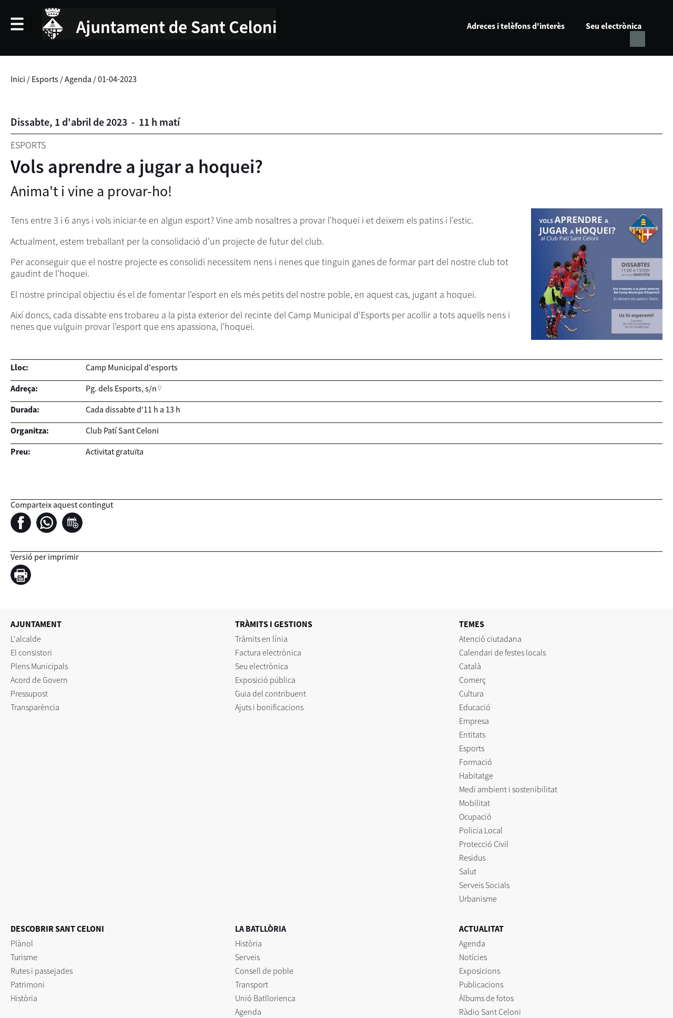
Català (470, 666)
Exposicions (479, 970)
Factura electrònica (268, 652)
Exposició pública (265, 679)
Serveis (247, 957)
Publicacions (481, 984)
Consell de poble (264, 970)
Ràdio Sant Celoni (490, 1011)
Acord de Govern (39, 679)
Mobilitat (474, 803)
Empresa (474, 720)
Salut (467, 871)
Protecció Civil (483, 844)
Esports (45, 79)
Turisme (24, 957)
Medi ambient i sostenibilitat (508, 789)
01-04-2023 (117, 79)
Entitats (472, 734)
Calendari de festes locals (502, 652)
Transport (251, 984)
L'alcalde (26, 638)
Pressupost (29, 693)
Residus (472, 857)
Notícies (473, 957)
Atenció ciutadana (490, 638)
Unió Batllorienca (265, 998)
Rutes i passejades (42, 970)
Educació (475, 707)
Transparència (35, 707)
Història (24, 998)
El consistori (31, 652)
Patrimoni (28, 984)
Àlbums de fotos (486, 998)
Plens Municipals (39, 666)
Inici (18, 79)
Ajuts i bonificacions (269, 707)
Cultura (471, 693)
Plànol (22, 943)
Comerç (472, 679)
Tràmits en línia (261, 638)
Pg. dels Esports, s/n (121, 388)
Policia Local (481, 830)
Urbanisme (478, 898)
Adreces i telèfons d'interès (516, 26)
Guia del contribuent (270, 693)
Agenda (78, 79)
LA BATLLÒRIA (260, 928)
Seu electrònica (613, 26)
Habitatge (476, 775)
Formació (475, 762)
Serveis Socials (484, 885)
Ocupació (475, 816)
